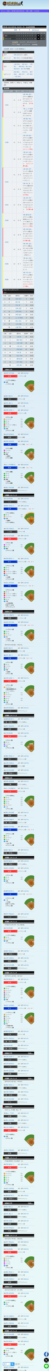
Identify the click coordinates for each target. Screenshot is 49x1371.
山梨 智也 (17, 64)
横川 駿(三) (9, 396)
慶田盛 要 (19, 359)
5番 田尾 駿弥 (27, 135)
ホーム (3, 11)
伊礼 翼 (18, 305)
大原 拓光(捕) (10, 535)
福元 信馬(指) (10, 583)
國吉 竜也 (17, 58)
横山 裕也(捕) (10, 487)
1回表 (6, 105)
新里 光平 (22, 74)
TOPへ (30, 1053)
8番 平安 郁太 (27, 272)
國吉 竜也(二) (10, 505)
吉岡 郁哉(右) (10, 434)
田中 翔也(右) (10, 726)
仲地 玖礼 (25, 72)
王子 (15, 30)
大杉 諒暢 (18, 324)
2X (35, 38)
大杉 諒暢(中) (10, 615)
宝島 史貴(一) (10, 410)
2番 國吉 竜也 (27, 119)
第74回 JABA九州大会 (18, 11)
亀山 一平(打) (10, 1113)
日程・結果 (29, 11)
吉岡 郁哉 (18, 311)
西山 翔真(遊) (10, 1150)
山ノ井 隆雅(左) (10, 464)
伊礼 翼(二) (9, 403)
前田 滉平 (18, 299)
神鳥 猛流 (17, 55)
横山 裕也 (29, 66)
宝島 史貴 (18, 308)
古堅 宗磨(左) (10, 528)
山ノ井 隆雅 (19, 318)
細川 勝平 (24, 69)
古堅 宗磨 (19, 343)
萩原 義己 (17, 72)
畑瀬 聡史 (22, 66)
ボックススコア (32, 42)
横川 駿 (18, 302)
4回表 (6, 242)
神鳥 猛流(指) (10, 441)
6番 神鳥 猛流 (27, 94)
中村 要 (19, 352)
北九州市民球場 (30, 27)
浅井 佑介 (25, 64)
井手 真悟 (30, 74)
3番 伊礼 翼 (26, 183)
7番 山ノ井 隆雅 (28, 109)
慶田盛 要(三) (10, 719)
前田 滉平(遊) (10, 373)
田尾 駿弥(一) (10, 558)
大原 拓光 (18, 76)
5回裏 (6, 264)
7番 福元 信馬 (27, 152)
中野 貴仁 (26, 1085)
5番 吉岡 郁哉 (27, 229)
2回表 (6, 182)
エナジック (35, 30)
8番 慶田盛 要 (27, 215)
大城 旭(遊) (9, 498)
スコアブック (26, 44)
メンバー (22, 42)
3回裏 (6, 220)
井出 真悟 (26, 1293)
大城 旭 (19, 337)
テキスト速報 (16, 44)
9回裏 (6, 279)
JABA (8, 11)
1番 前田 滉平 (27, 169)
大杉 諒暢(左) (10, 1316)
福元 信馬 (19, 355)
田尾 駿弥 (19, 349)
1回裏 (6, 142)
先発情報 (34, 44)
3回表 (6, 205)
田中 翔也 (19, 362)
